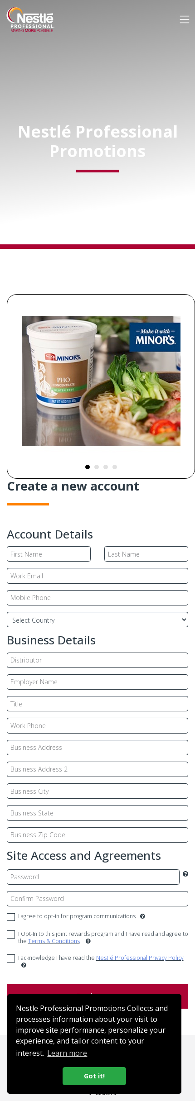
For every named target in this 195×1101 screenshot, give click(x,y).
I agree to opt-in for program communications (81, 916)
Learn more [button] (67, 1053)
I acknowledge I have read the (101, 961)
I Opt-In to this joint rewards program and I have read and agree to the (103, 937)
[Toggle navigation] (184, 19)
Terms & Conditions (54, 941)
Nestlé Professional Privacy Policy (140, 958)
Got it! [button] (94, 1076)
